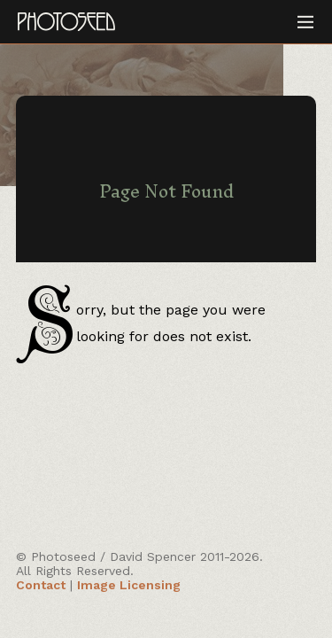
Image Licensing (129, 585)
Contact (41, 585)
